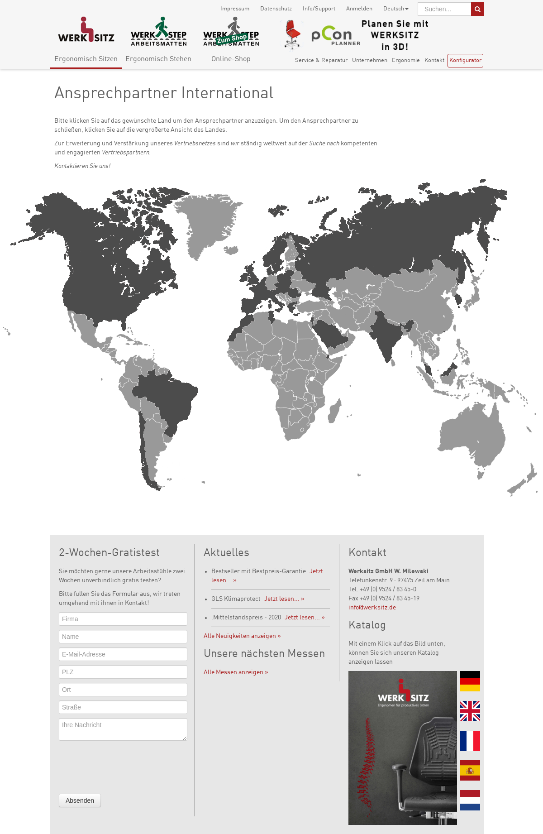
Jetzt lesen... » (284, 599)
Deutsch (396, 9)
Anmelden (359, 9)
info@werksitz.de (372, 607)
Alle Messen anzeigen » (236, 672)
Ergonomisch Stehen (158, 59)
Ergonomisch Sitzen (86, 59)
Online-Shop (231, 59)
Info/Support (319, 9)
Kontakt (434, 60)
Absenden (80, 800)
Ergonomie (406, 60)
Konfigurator (465, 60)
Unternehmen (369, 60)
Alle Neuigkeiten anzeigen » (242, 636)
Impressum (234, 9)
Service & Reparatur (321, 60)
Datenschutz (276, 9)
